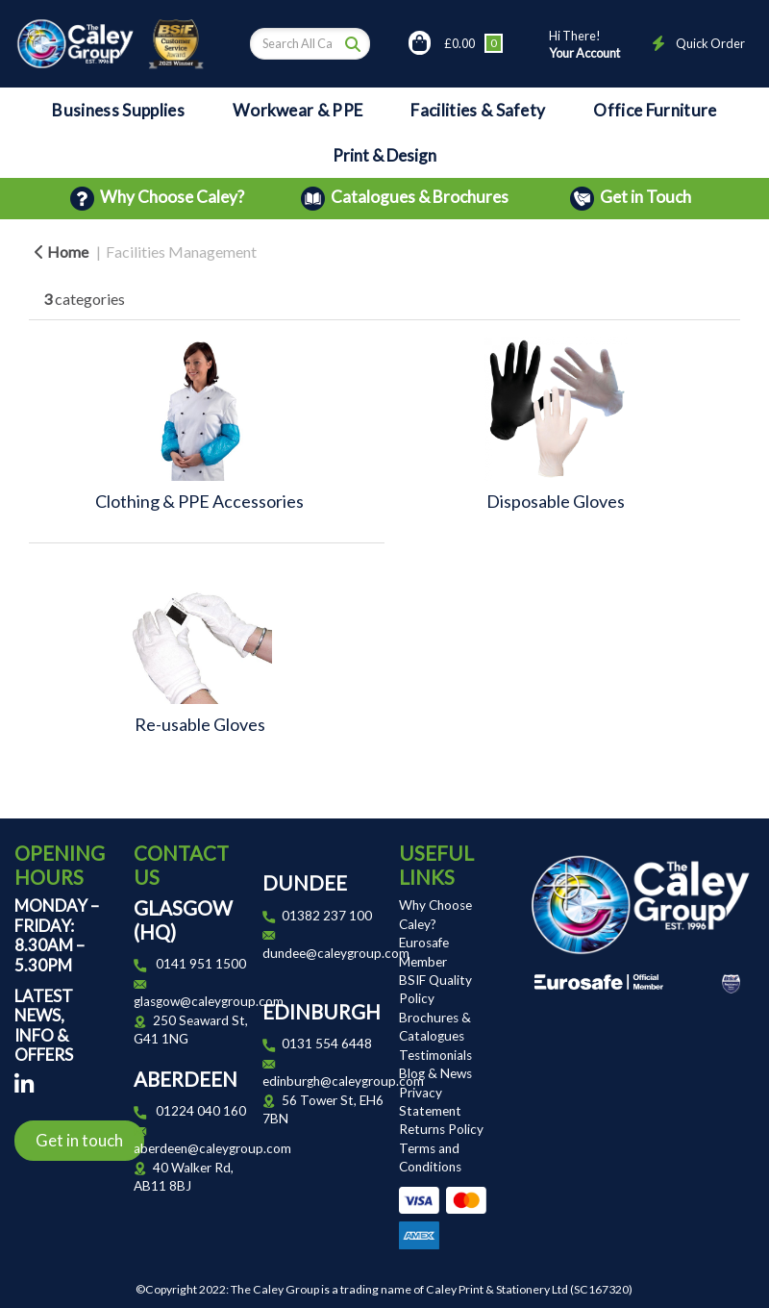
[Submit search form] (352, 43)
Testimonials (435, 1055)
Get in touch (79, 1140)
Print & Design (384, 155)
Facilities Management (181, 251)
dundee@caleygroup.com (335, 953)
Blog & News (435, 1073)
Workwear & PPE (297, 110)
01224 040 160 (201, 1111)
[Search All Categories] (310, 44)
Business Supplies (118, 110)
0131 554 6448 (327, 1043)
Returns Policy (441, 1129)
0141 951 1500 (201, 963)
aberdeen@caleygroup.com (212, 1148)
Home (61, 251)
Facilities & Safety (477, 110)
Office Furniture (654, 110)
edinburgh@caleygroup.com (343, 1081)
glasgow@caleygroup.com (209, 1001)
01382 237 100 (327, 915)
